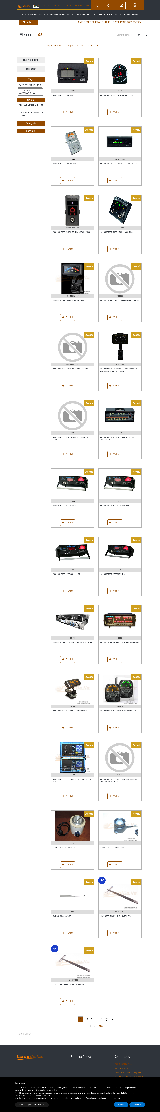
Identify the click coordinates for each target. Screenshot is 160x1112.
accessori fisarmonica (33, 15)
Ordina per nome (50, 45)
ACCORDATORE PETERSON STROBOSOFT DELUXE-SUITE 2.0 (72, 780)
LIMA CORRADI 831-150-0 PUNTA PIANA (116, 916)
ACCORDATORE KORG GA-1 (63, 95)
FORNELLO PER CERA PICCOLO (112, 848)
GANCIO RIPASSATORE (62, 916)
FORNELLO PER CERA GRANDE (65, 848)
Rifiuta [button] (121, 1104)
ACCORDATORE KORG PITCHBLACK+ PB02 (116, 232)
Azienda (67, 5)
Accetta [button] (137, 1104)
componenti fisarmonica (60, 15)
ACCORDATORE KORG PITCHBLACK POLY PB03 (71, 232)
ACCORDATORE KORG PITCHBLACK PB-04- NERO (119, 164)
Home (80, 22)
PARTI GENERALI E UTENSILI (99, 22)
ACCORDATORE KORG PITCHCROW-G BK (68, 300)
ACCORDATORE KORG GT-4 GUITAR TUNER (116, 95)
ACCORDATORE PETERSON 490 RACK (114, 506)
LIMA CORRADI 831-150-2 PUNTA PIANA (68, 984)
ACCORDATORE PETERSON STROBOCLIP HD (70, 711)
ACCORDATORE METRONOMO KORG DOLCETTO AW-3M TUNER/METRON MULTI (119, 370)
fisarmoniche (82, 15)
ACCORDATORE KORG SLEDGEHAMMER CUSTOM (119, 300)
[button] (143, 1083)
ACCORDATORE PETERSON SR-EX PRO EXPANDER (72, 642)
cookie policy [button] (51, 1090)
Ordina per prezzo (72, 45)
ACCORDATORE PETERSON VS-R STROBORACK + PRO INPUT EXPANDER (119, 780)
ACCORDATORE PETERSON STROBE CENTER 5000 (119, 642)
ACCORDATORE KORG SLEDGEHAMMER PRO (70, 369)
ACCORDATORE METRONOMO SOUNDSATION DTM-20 (70, 438)
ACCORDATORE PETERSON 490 (65, 506)
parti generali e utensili (104, 15)
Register (78, 5)
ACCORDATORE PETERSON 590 (112, 574)
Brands (89, 5)
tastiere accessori (128, 15)
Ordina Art (90, 45)
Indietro (28, 22)
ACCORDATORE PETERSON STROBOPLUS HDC (118, 711)
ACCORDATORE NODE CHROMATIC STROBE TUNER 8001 (117, 438)
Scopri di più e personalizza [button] (31, 1104)
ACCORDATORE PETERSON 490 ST (66, 574)
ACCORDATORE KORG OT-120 (64, 164)
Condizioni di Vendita (51, 5)
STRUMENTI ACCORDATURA (128, 22)
